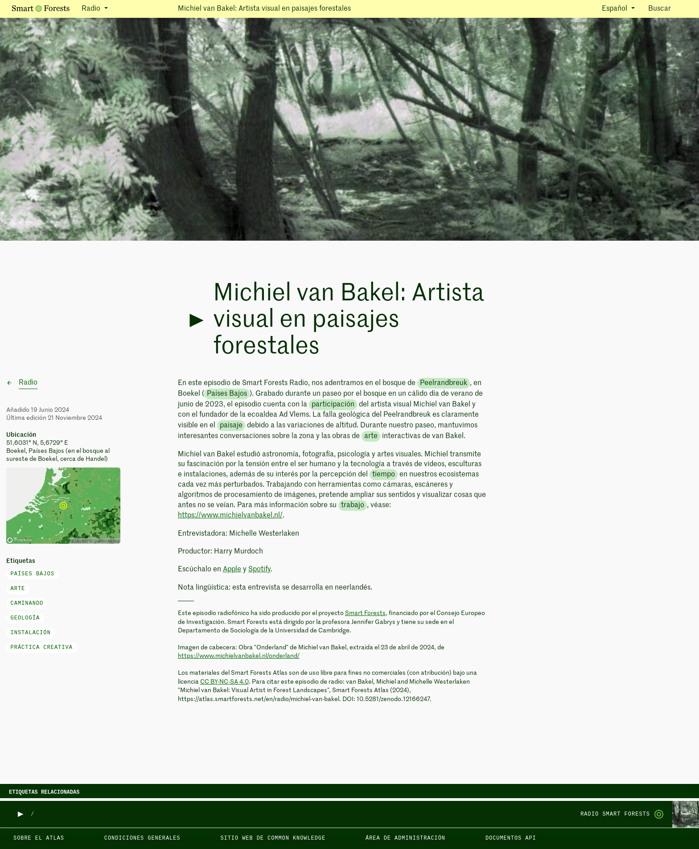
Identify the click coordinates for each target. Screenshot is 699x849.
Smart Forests (365, 613)
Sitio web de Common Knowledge (272, 838)
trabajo (352, 505)
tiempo (383, 474)
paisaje (231, 425)
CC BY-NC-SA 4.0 (224, 682)
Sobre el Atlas (38, 838)
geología (25, 618)
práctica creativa (42, 647)
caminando (27, 603)
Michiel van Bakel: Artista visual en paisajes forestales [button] (264, 8)
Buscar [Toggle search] (667, 8)
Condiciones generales (142, 838)
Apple (232, 569)
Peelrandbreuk (443, 383)
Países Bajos (32, 574)
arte (18, 589)
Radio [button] (92, 8)
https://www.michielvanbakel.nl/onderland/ (239, 656)
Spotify (259, 569)
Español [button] (615, 8)
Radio (28, 382)
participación (333, 404)
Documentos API (510, 838)
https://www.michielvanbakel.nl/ (230, 515)
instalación (31, 633)
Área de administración (405, 838)
